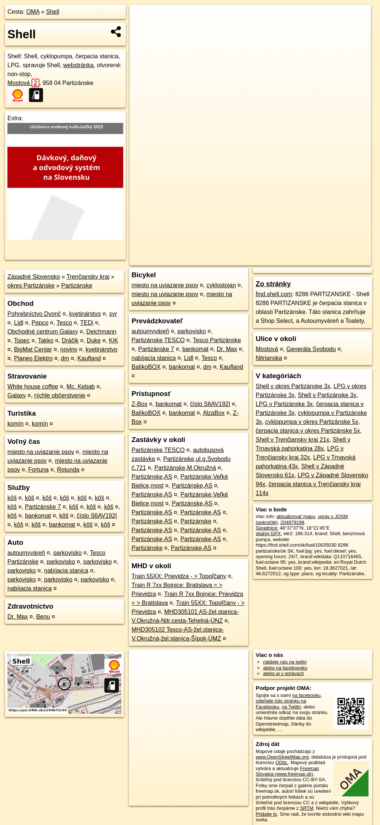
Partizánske (76, 285)
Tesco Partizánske (217, 340)
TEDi (87, 323)
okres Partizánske (31, 285)
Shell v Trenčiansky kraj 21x (292, 439)
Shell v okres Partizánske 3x (293, 386)
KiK (113, 340)
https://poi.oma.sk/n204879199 (338, 260)
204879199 (292, 522)
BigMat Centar (33, 349)
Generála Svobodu (311, 349)
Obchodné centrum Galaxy (42, 331)
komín (15, 423)
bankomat (38, 516)
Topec (22, 340)
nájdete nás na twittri (285, 662)
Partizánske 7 (43, 507)
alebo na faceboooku (285, 668)
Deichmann (101, 331)
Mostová (23, 83)
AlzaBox (214, 413)
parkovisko (67, 553)
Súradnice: (267, 528)
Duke (94, 340)
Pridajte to (266, 814)
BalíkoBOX (145, 367)
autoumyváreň (26, 553)
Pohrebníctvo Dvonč (34, 314)
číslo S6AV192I (97, 516)
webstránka (78, 65)
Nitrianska (269, 358)
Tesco (64, 323)
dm (65, 358)
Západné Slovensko (33, 277)
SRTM (306, 808)
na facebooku (306, 695)
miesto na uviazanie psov (40, 452)
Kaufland (89, 358)
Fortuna (38, 469)
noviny (68, 349)
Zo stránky (273, 284)
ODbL (281, 762)
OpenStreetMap (245, 260)
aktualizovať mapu (295, 516)
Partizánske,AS (151, 477)
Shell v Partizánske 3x (327, 395)
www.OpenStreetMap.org (282, 757)
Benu (43, 616)
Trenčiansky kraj (87, 277)
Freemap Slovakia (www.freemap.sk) (287, 771)
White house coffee (32, 386)
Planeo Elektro (33, 358)
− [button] (142, 29)
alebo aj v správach (283, 673)
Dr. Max (17, 616)
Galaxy (16, 395)
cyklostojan (221, 285)
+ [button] (142, 17)
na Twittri (291, 707)
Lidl (18, 323)
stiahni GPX (268, 533)
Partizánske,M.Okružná (185, 468)
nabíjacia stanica (66, 570)
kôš (12, 498)
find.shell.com (274, 294)
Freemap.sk (283, 260)
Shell (52, 12)
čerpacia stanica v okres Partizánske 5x (308, 431)
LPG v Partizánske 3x (284, 404)
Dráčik (70, 340)
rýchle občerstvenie (59, 395)
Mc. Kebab (80, 386)
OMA (33, 12)
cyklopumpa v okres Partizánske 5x (311, 422)
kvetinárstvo (85, 314)
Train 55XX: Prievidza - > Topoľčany (178, 576)
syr (113, 314)
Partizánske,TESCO (157, 340)
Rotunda (68, 469)
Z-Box (139, 404)
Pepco (40, 323)
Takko (45, 340)
